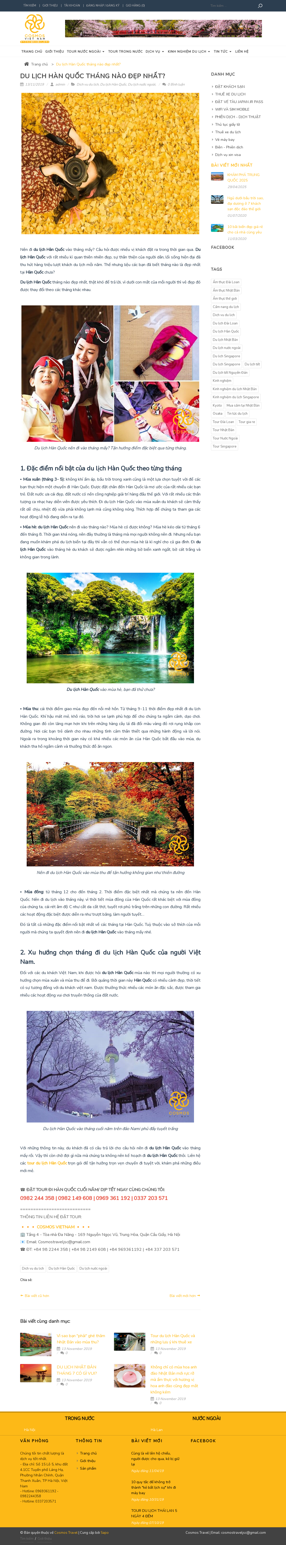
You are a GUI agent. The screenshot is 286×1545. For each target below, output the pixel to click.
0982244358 (30, 1496)
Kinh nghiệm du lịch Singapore (236, 397)
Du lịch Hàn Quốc (113, 84)
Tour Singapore (224, 446)
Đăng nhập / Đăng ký (102, 6)
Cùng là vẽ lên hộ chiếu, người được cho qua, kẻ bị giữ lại (155, 1459)
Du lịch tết (252, 364)
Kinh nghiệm (222, 380)
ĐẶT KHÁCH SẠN (230, 86)
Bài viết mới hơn (185, 1295)
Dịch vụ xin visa (228, 154)
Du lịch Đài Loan (225, 323)
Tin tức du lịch (237, 413)
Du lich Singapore (226, 356)
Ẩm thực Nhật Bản (226, 290)
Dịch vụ (155, 52)
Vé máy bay (224, 139)
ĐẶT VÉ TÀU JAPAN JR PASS (239, 101)
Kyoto (217, 405)
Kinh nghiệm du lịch (189, 52)
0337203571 (45, 1501)
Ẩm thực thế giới (225, 298)
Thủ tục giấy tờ (227, 124)
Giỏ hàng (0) (135, 6)
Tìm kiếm (29, 6)
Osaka (217, 413)
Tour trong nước (125, 52)
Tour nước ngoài (86, 52)
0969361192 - (47, 1491)
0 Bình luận (173, 84)
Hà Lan (157, 1429)
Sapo (105, 1532)
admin (57, 84)
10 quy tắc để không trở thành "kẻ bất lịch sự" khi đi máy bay (153, 1487)
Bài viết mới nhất (232, 165)
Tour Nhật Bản (223, 430)
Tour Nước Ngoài (225, 438)
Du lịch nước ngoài (141, 84)
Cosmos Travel (66, 1532)
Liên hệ (242, 52)
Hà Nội (29, 1429)
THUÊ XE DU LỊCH (230, 94)
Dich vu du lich (88, 84)
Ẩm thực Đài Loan (226, 282)
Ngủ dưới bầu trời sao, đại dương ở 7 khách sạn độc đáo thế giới (245, 204)
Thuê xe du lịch (228, 132)
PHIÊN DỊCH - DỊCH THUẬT (238, 116)
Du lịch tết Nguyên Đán (230, 372)
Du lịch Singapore (226, 364)
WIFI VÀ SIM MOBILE (232, 109)
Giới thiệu (50, 6)
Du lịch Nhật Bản (225, 339)
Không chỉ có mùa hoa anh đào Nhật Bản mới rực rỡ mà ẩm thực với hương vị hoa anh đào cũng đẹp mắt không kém (174, 1379)
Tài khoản (72, 6)
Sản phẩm (88, 1468)
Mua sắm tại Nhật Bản (243, 405)
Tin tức (223, 52)
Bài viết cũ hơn (34, 1295)
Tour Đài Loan (223, 422)
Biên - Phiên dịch (229, 147)
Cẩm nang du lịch (226, 307)
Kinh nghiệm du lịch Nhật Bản (235, 389)
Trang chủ (31, 52)
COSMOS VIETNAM (56, 1227)
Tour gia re (247, 422)
